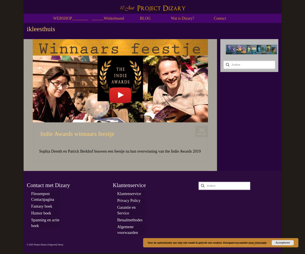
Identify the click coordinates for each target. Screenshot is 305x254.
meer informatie (257, 242)
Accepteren (282, 242)
